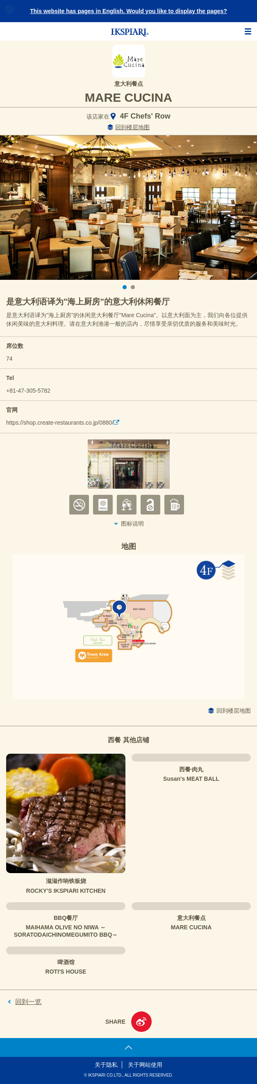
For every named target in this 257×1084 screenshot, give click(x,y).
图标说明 (132, 523)
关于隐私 (106, 1064)
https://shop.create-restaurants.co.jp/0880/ (60, 422)
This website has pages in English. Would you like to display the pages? (128, 11)
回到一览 (28, 1001)
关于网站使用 (145, 1064)
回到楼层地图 (132, 127)
